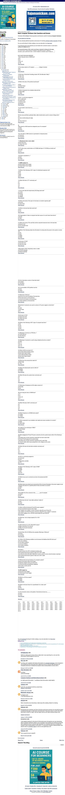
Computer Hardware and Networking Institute (32, 678)
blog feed (50, 43)
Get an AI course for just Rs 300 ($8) (41, 748)
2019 (2, 56)
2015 (2, 61)
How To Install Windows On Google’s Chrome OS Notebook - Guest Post (33, 643)
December (4, 69)
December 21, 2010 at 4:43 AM (27, 659)
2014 (2, 62)
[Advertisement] (41, 268)
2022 (2, 51)
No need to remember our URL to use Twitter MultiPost (8, 85)
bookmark (24, 639)
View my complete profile (5, 40)
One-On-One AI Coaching (43, 9)
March (3, 113)
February (4, 114)
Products (39, 788)
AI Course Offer (36, 6)
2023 (2, 50)
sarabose (23, 685)
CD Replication (24, 653)
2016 (2, 60)
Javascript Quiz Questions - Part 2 (9, 96)
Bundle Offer (33, 786)
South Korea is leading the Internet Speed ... (7, 93)
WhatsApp (45, 791)
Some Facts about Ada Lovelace (26, 645)
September (4, 106)
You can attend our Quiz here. (24, 38)
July (3, 108)
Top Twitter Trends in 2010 (7, 81)
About (31, 791)
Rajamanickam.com (45, 6)
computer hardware (50, 663)
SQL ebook (44, 788)
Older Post (61, 740)
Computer (22, 640)
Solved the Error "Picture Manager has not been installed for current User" (33, 647)
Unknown (23, 707)
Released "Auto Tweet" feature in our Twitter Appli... (9, 73)
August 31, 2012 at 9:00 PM (26, 705)
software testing (49, 40)
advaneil (23, 701)
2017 (2, 58)
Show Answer (21, 64)
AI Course (27, 786)
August (4, 107)
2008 (2, 118)
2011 (2, 67)
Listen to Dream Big (52, 786)
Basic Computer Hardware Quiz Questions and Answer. (8, 100)
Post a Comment (21, 738)
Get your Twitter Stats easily (8, 91)
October (4, 104)
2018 (2, 57)
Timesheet (34, 788)
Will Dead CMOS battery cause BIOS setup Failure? (29, 646)
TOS (42, 791)
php (60, 40)
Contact (50, 791)
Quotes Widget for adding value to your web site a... (9, 98)
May (3, 111)
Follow (38, 791)
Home (41, 740)
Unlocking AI (39, 786)
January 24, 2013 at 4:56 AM (26, 729)
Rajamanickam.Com (5, 122)
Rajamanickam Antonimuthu (7, 37)
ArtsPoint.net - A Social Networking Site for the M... (8, 90)
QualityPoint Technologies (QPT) (12, 1)
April (3, 112)
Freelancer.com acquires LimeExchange (7, 75)
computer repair (32, 727)
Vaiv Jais (23, 661)
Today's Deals (28, 788)
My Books (52, 9)
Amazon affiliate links (47, 792)
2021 (2, 53)
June (3, 109)
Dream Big (45, 786)
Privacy (34, 791)
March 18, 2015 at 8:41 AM (26, 736)
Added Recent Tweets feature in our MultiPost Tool (8, 83)
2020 (2, 54)
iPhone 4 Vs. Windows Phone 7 (8, 102)
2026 (2, 46)
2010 (2, 68)
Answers (20, 599)
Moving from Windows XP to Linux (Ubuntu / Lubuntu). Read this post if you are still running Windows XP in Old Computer (42, 644)
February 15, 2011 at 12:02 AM (27, 668)
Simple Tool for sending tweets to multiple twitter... (9, 88)
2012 (2, 65)
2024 (2, 49)
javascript (55, 40)
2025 (2, 47)
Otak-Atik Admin (25, 670)
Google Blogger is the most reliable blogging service (7, 77)
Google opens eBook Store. (7, 95)
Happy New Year (5, 71)
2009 (2, 117)
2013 (2, 64)
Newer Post (20, 740)
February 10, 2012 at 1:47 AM (26, 699)
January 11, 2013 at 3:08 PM (26, 717)
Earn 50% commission (32, 9)
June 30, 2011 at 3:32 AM (26, 683)
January (4, 116)
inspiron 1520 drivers (26, 688)
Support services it (25, 715)
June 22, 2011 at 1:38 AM (26, 676)
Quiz (25, 640)
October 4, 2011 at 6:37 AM (26, 691)
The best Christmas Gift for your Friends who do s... (8, 80)
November (4, 103)
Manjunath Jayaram (26, 693)
